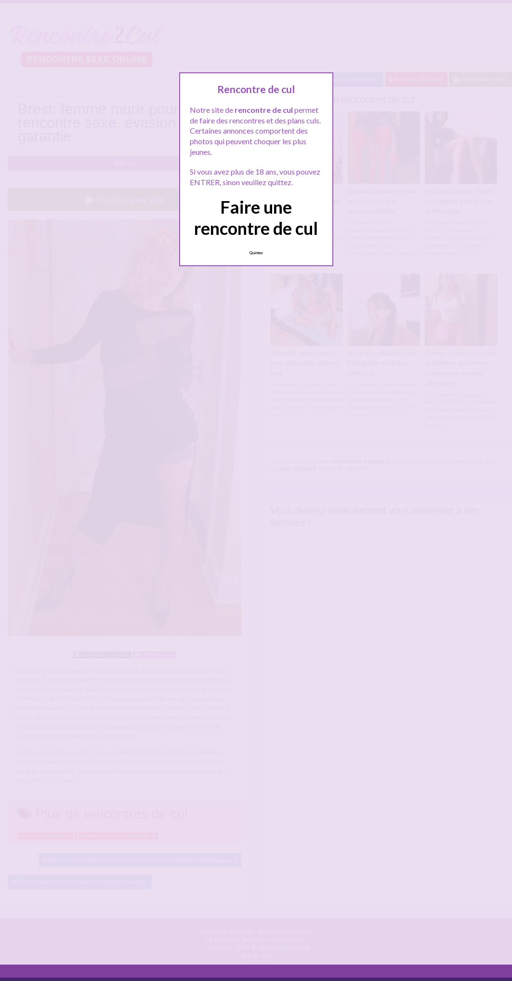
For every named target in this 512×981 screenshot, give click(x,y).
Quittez (256, 252)
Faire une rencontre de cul (256, 217)
